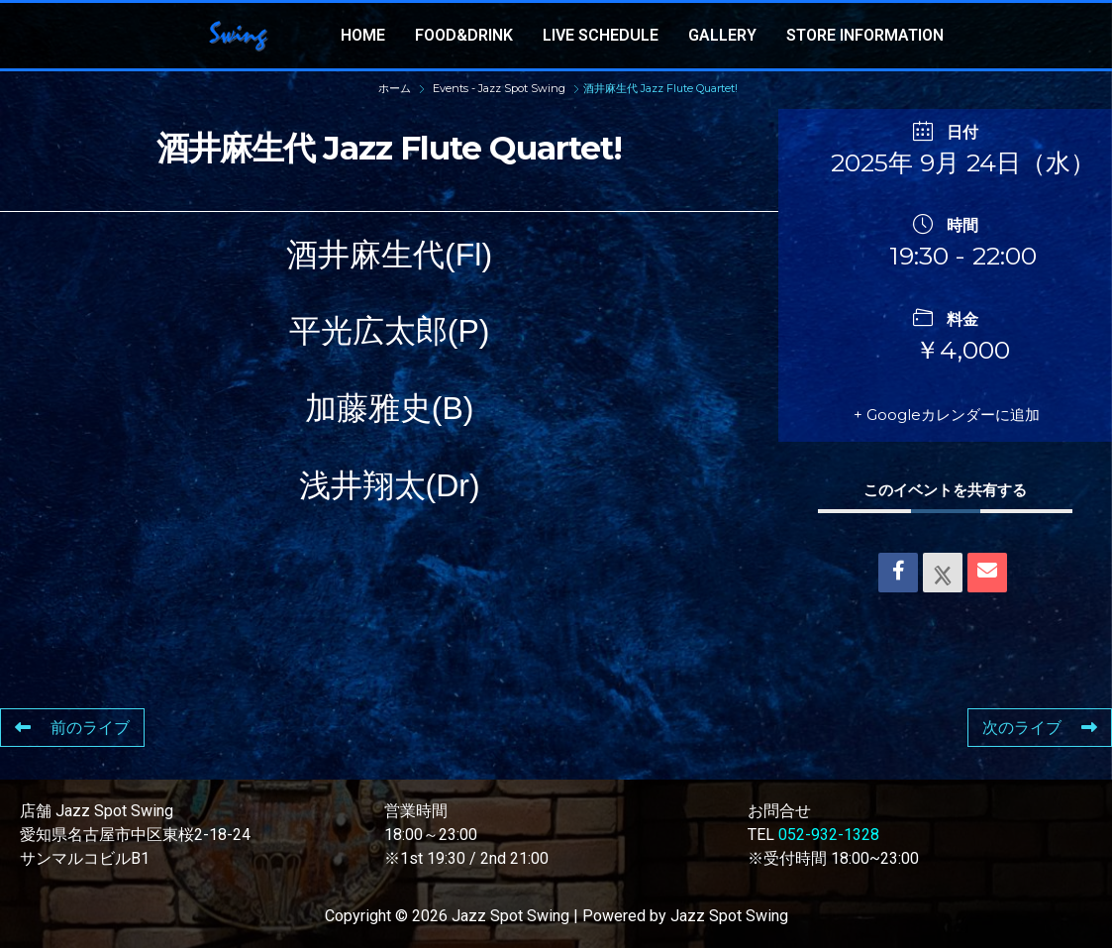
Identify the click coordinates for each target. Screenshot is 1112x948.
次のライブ (1039, 727)
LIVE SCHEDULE (600, 35)
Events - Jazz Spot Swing (499, 88)
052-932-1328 (828, 834)
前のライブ (72, 727)
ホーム (396, 88)
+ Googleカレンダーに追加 (947, 414)
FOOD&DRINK (464, 35)
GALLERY (722, 35)
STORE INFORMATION (865, 35)
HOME (363, 35)
